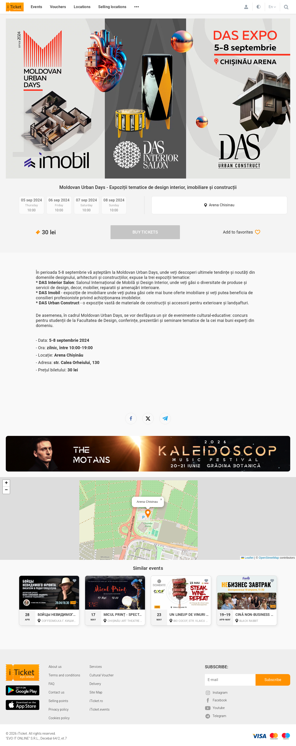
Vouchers (58, 7)
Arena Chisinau (221, 205)
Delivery (95, 684)
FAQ (51, 684)
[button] (148, 514)
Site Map (95, 692)
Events (36, 7)
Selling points (58, 701)
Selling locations (112, 7)
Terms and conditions (64, 675)
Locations (82, 7)
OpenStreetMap (269, 557)
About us (55, 667)
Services (95, 667)
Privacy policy (58, 709)
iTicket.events (99, 709)
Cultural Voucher (101, 675)
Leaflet (247, 557)
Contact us (57, 692)
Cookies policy (59, 718)
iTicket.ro (96, 701)
